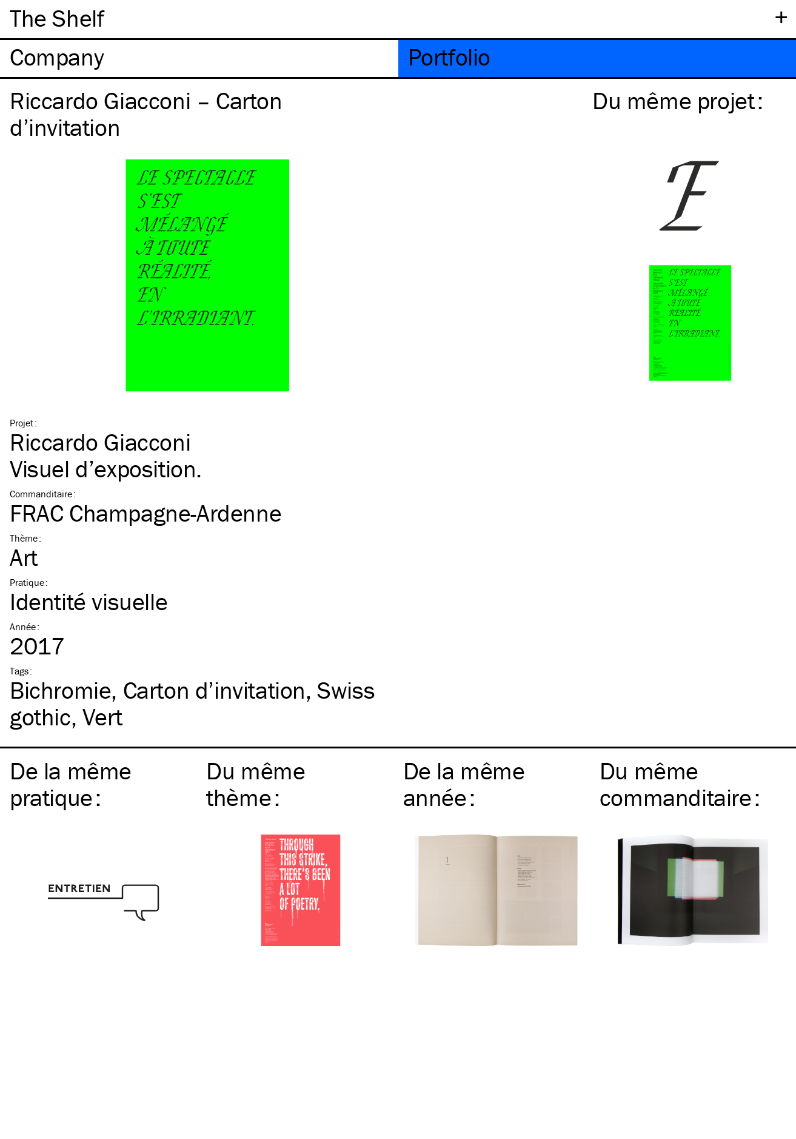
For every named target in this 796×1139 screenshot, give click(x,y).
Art (24, 557)
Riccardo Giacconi (100, 442)
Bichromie (60, 690)
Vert (102, 716)
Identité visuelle (88, 601)
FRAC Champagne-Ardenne (145, 513)
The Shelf (57, 18)
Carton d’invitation (214, 690)
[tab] (199, 58)
